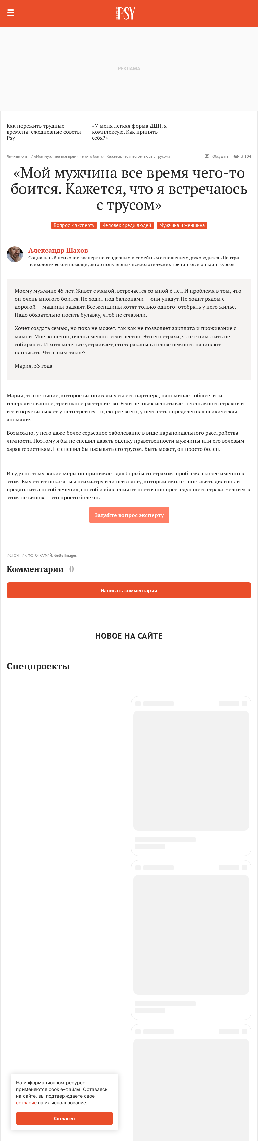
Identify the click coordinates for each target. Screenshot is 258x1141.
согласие (26, 1102)
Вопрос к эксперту (74, 225)
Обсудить (216, 156)
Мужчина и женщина (182, 225)
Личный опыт (18, 156)
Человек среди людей (126, 225)
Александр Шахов (58, 250)
